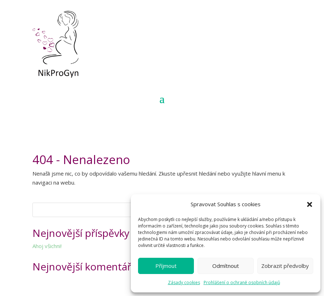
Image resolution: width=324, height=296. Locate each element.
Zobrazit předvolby (285, 265)
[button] (309, 204)
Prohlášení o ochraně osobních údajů (242, 282)
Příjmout (166, 265)
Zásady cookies (184, 282)
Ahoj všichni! (47, 245)
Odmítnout (225, 265)
